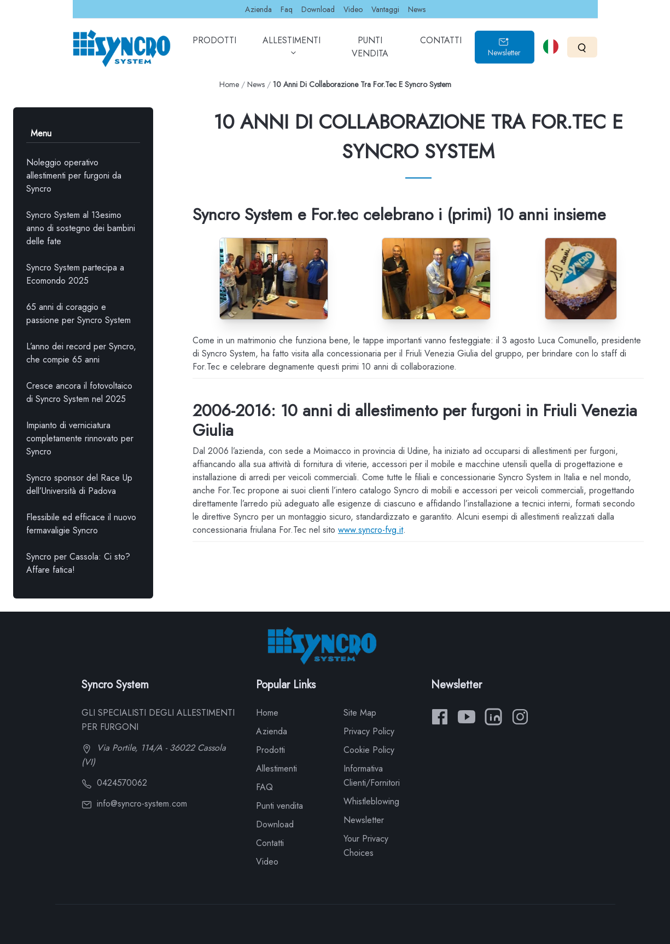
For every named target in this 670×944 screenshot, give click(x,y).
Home (229, 84)
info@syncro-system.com (134, 803)
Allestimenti (276, 768)
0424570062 (114, 782)
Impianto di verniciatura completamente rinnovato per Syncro (79, 438)
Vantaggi (385, 9)
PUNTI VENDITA (370, 50)
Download (318, 9)
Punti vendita (279, 805)
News (417, 9)
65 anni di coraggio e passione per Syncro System (78, 313)
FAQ (264, 787)
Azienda (258, 9)
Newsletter (504, 47)
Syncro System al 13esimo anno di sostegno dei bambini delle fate (80, 228)
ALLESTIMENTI (292, 50)
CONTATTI (441, 48)
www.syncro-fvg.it (370, 529)
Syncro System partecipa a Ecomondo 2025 (75, 274)
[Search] (582, 47)
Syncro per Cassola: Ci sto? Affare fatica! (78, 563)
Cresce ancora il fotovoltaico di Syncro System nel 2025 (79, 392)
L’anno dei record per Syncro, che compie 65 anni (81, 353)
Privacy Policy (368, 731)
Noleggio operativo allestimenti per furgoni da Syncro (73, 175)
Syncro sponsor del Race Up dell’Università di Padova (79, 484)
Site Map (359, 712)
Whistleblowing (371, 801)
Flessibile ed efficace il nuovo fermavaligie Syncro (81, 524)
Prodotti (270, 750)
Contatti (270, 843)
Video (353, 9)
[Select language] (550, 46)
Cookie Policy (368, 750)
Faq (287, 9)
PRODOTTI (214, 48)
